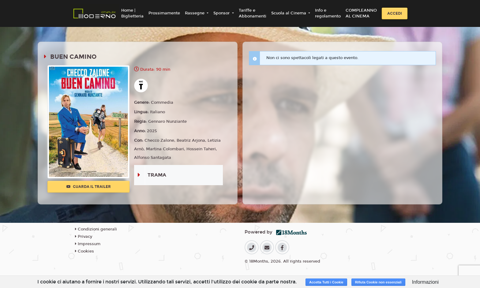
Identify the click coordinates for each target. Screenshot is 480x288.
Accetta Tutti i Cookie (326, 282)
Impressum (87, 243)
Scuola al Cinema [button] (289, 13)
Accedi (394, 13)
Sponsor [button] (222, 13)
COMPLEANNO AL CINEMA (361, 13)
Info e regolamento (328, 13)
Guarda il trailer (88, 187)
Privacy (83, 236)
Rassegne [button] (195, 13)
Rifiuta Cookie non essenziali (378, 282)
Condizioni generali (96, 229)
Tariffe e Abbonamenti (252, 13)
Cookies (84, 251)
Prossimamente (164, 13)
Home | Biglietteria (132, 13)
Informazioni (425, 282)
